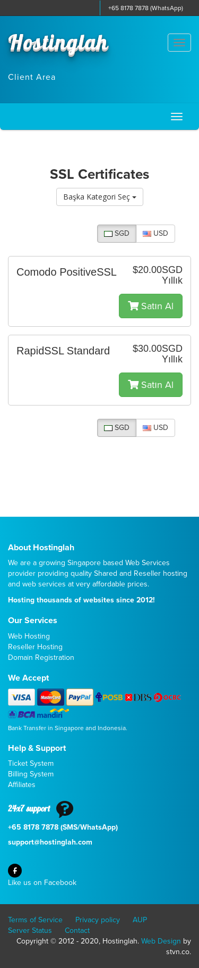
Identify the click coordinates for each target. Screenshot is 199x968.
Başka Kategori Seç (99, 197)
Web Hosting (29, 636)
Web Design (161, 941)
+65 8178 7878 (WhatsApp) (145, 8)
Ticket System (31, 763)
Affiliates (22, 784)
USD (155, 233)
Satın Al (151, 306)
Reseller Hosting (35, 646)
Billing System (31, 774)
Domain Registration (41, 657)
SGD (116, 233)
